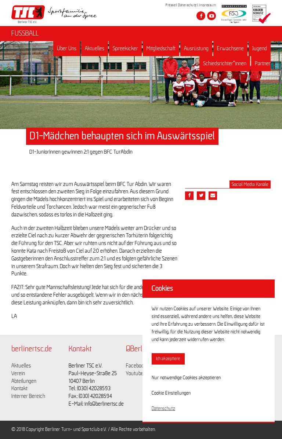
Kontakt (19, 388)
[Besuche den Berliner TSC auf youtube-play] (211, 15)
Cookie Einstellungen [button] (171, 393)
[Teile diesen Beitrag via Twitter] (201, 195)
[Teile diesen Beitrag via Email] (213, 195)
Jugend (259, 48)
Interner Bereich (28, 396)
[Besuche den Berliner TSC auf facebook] (200, 15)
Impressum (207, 5)
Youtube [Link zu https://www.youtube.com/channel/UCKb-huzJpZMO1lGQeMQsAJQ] (135, 373)
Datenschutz (187, 5)
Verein (18, 373)
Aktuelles (94, 48)
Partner (263, 63)
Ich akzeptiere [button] (168, 358)
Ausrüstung (196, 48)
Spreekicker (125, 48)
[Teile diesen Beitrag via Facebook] (189, 195)
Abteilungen (23, 381)
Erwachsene (230, 48)
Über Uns (66, 48)
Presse (171, 5)
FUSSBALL (25, 33)
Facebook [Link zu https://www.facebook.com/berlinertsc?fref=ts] (136, 366)
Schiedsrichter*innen (224, 63)
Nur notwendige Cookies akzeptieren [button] (186, 377)
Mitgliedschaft (161, 48)
